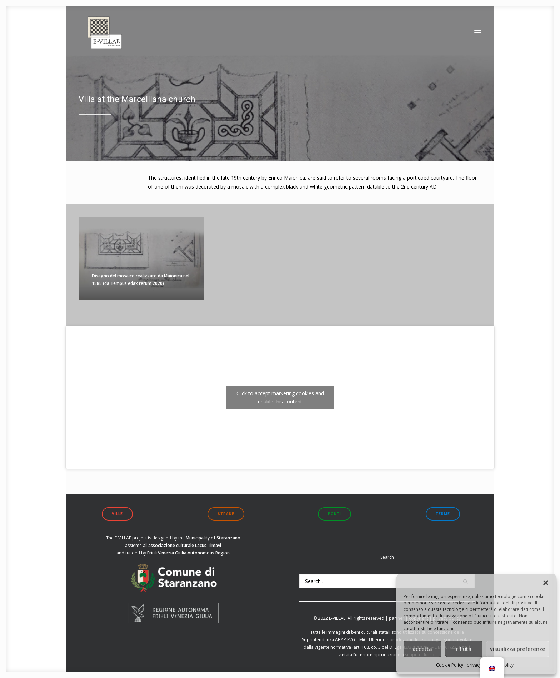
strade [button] (226, 514)
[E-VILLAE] (101, 37)
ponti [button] (334, 514)
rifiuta (463, 648)
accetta (422, 648)
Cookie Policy (449, 665)
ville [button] (117, 514)
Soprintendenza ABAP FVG (328, 640)
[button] (545, 582)
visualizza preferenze (517, 648)
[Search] (387, 581)
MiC (363, 640)
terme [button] (443, 514)
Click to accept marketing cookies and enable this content (280, 397)
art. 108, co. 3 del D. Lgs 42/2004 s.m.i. (392, 647)
